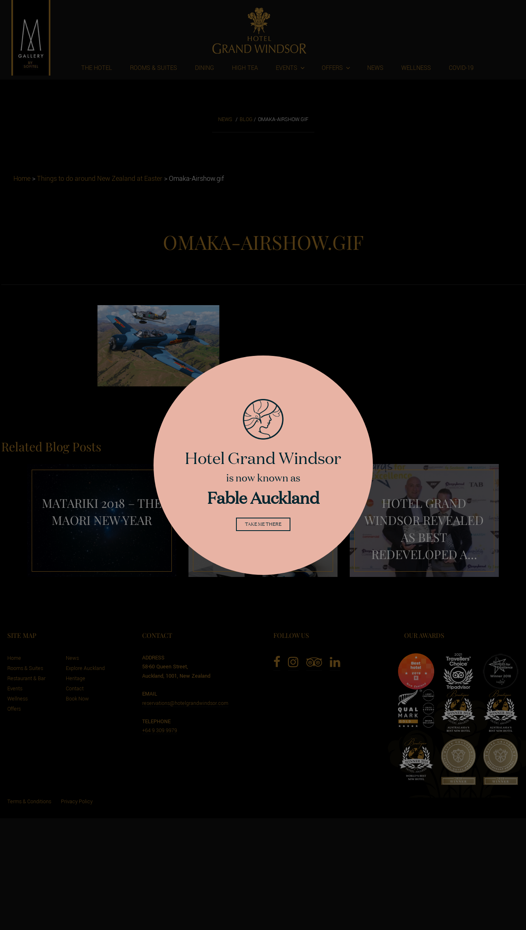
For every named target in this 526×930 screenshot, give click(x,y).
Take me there (263, 525)
